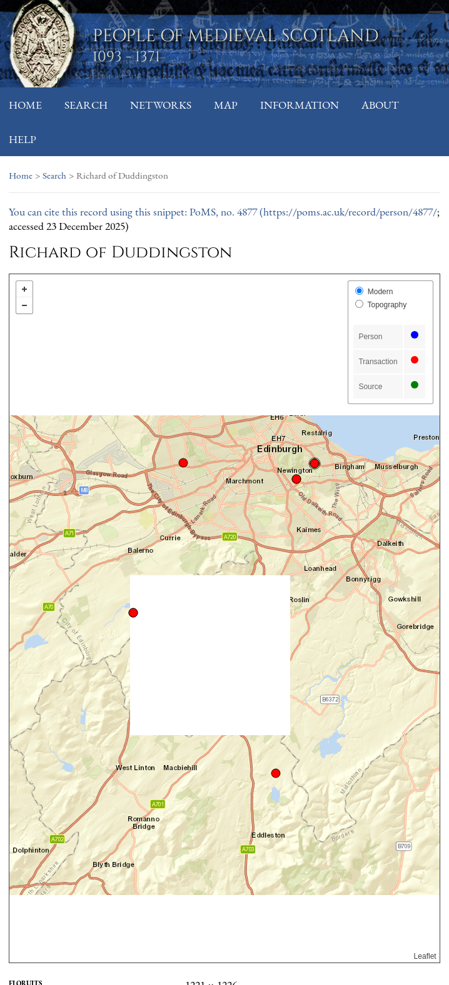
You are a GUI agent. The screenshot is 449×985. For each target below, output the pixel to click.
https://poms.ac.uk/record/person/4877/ (350, 211)
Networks (160, 104)
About (380, 104)
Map (226, 104)
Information (299, 104)
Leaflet (425, 956)
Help (22, 139)
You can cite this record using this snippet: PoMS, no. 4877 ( (136, 211)
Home (25, 104)
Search (86, 104)
